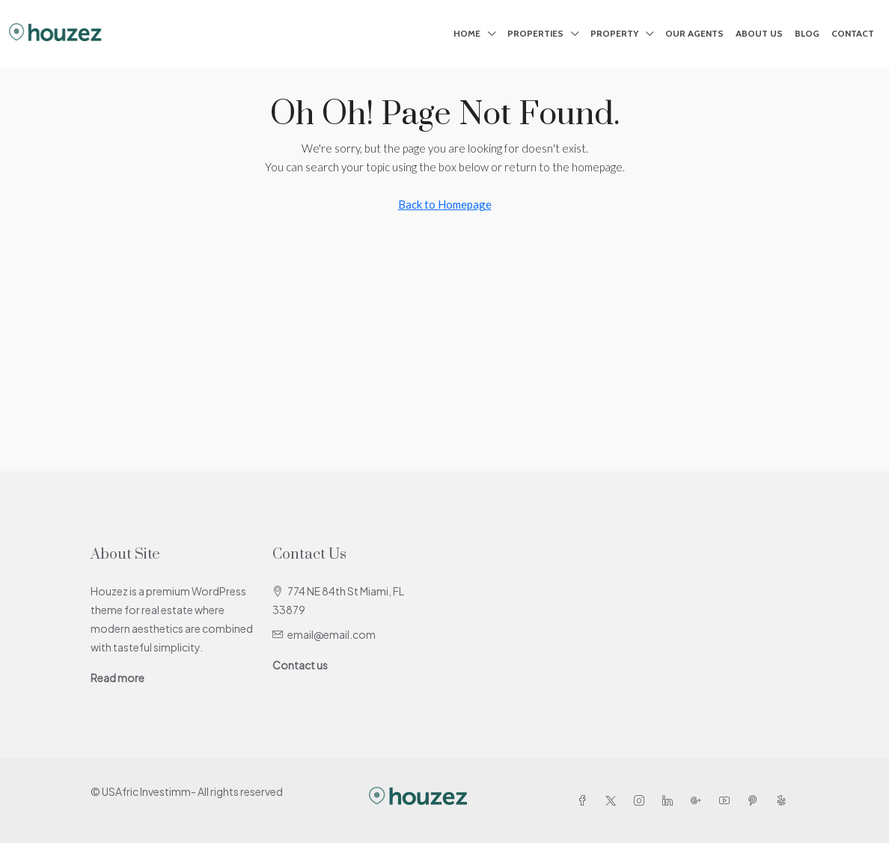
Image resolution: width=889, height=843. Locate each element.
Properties (535, 33)
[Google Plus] (699, 800)
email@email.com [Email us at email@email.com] (331, 634)
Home (466, 33)
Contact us (300, 665)
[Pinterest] (756, 800)
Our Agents (694, 33)
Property (614, 33)
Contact (852, 33)
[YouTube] (727, 800)
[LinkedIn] (670, 800)
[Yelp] (784, 800)
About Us (759, 33)
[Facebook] (585, 800)
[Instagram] (642, 800)
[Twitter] (613, 800)
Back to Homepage (445, 204)
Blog (807, 33)
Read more (117, 677)
